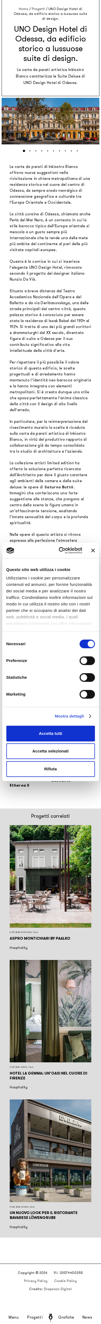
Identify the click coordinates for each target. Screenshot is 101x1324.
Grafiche (66, 1317)
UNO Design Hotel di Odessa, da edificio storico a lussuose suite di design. (50, 14)
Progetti (35, 1317)
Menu (14, 1317)
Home (23, 9)
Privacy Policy (35, 1281)
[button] (24, 151)
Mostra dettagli (69, 716)
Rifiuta (50, 769)
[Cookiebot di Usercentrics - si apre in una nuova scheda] (61, 550)
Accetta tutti (50, 733)
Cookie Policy (65, 1281)
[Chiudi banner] (93, 550)
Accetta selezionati (50, 751)
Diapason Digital (58, 1289)
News (87, 1317)
